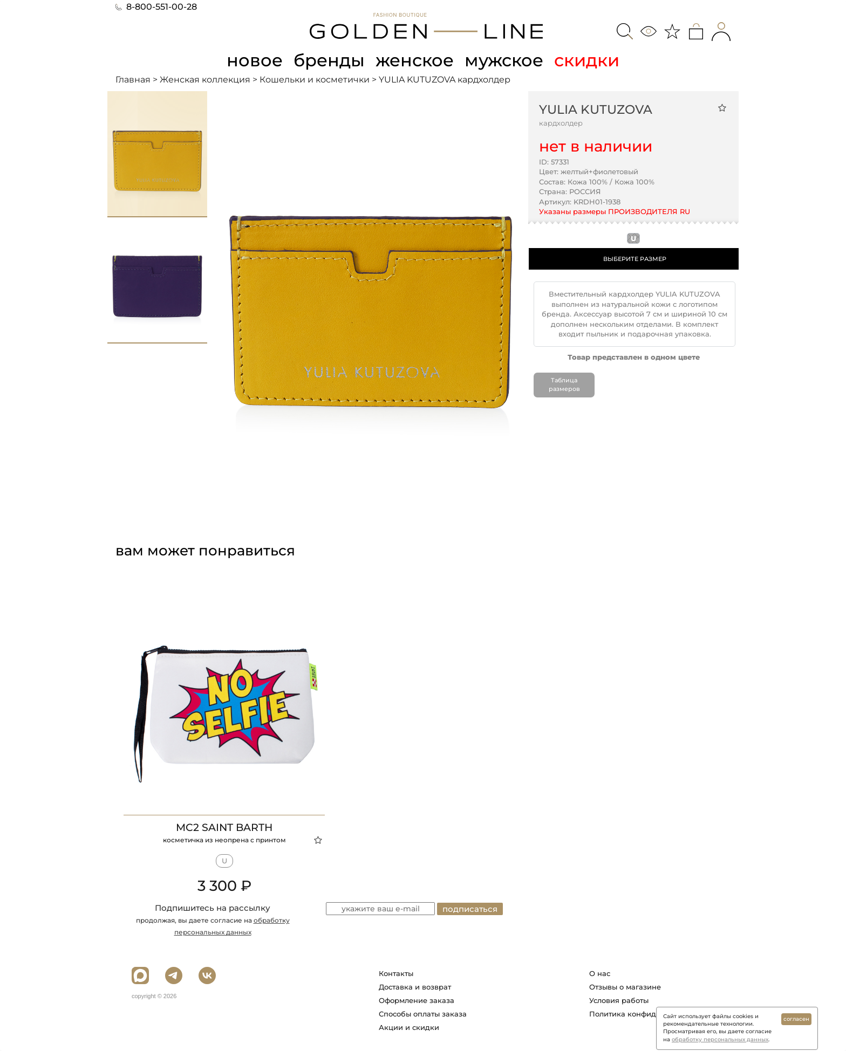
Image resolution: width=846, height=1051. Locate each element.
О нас (599, 973)
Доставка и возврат (415, 987)
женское (415, 60)
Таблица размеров (564, 384)
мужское (504, 60)
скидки (586, 60)
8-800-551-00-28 (156, 7)
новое (255, 60)
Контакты (396, 973)
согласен (796, 1018)
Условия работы (619, 1000)
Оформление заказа (416, 1000)
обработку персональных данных (720, 1039)
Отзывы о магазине (625, 987)
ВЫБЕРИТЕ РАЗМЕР (634, 259)
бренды (329, 60)
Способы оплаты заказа (423, 1013)
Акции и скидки (409, 1027)
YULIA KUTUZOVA (595, 109)
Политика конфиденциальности (648, 1013)
